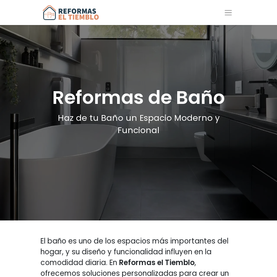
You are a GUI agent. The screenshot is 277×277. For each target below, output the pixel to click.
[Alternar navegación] (228, 12)
